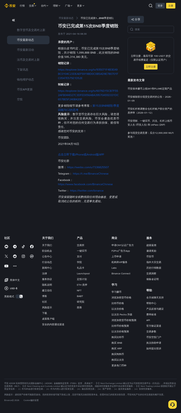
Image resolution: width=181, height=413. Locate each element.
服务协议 (47, 279)
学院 (79, 262)
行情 (22, 5)
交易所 (80, 245)
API (148, 320)
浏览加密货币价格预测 (124, 320)
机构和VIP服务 (119, 262)
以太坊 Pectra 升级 (122, 314)
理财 (57, 5)
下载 (44, 313)
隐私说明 (47, 284)
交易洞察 (151, 273)
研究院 (80, 301)
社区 (44, 301)
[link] (28, 30)
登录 (160, 5)
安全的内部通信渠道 (53, 324)
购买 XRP (117, 348)
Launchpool (83, 273)
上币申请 (116, 256)
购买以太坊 (118, 359)
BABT (80, 296)
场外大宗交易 (153, 262)
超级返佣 (151, 245)
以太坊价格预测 (120, 331)
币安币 (150, 256)
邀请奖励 (151, 250)
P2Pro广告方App (121, 250)
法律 (44, 273)
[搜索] (153, 29)
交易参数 (151, 331)
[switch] (19, 296)
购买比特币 (118, 337)
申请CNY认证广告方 (123, 245)
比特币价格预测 (120, 325)
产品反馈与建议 (155, 308)
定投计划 (82, 279)
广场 (69, 5)
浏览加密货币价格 (121, 297)
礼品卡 (80, 267)
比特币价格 (118, 303)
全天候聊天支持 (155, 297)
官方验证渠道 (153, 325)
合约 (45, 5)
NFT (79, 290)
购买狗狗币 (118, 354)
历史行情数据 (153, 267)
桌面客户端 (48, 318)
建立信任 (47, 290)
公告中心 (47, 256)
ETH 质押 (82, 284)
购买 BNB (117, 342)
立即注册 (151, 66)
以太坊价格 (118, 308)
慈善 (79, 307)
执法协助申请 (153, 342)
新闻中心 (47, 267)
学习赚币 (116, 291)
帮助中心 (151, 303)
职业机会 (47, 250)
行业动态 (47, 262)
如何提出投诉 (153, 348)
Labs (114, 267)
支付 (79, 256)
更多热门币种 (119, 365)
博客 (44, 296)
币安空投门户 (153, 337)
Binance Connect (121, 273)
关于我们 (47, 245)
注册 (170, 5)
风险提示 (47, 307)
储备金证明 (152, 279)
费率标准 (151, 314)
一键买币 (82, 250)
